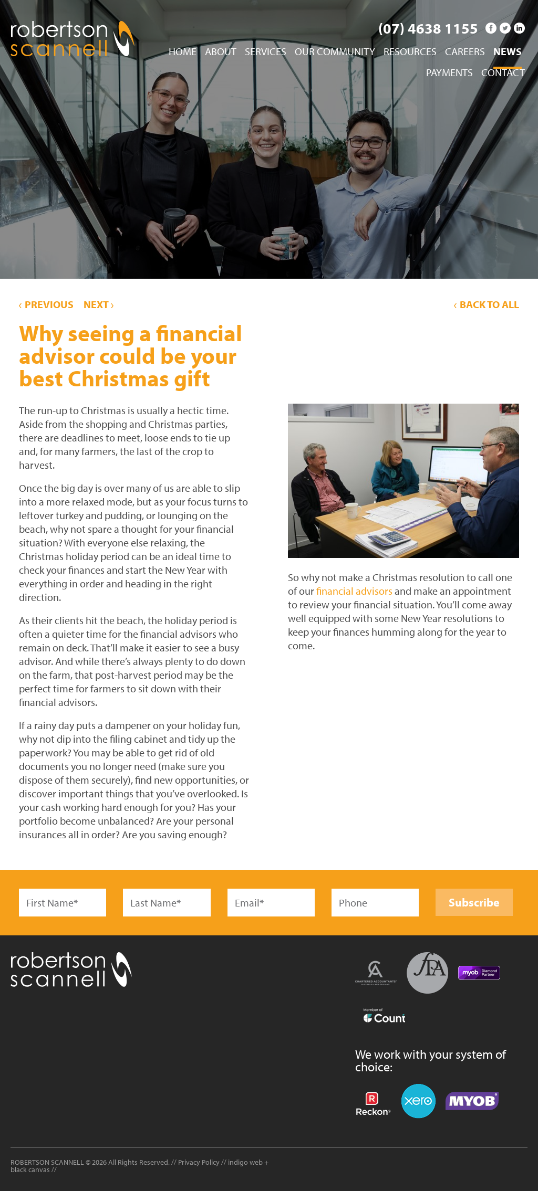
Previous (46, 304)
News (507, 52)
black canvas (30, 1169)
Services (265, 52)
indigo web (246, 1162)
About (220, 52)
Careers (465, 52)
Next (98, 304)
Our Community (335, 52)
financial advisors (354, 590)
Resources (410, 52)
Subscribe (474, 902)
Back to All (486, 304)
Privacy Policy (199, 1162)
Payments (449, 73)
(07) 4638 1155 (428, 28)
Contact (503, 73)
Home (182, 52)
